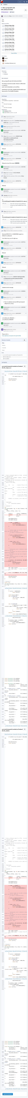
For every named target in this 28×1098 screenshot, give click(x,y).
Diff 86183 (18, 283)
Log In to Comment (8, 1094)
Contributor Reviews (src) (10, 63)
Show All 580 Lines (17, 615)
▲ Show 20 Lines (8, 588)
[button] (27, 1)
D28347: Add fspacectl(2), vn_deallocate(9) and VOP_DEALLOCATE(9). (13, 138)
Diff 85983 (18, 248)
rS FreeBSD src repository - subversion (10, 100)
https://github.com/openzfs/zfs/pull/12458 (11, 335)
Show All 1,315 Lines (17, 588)
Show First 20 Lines (8, 371)
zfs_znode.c (6, 358)
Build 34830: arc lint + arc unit (10, 112)
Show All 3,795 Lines (17, 371)
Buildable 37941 (7, 111)
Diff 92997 (18, 313)
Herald (5, 120)
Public (12, 12)
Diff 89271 (18, 297)
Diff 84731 (18, 181)
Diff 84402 (18, 144)
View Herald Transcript (14, 122)
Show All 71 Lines (16, 725)
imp (5, 60)
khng (10, 16)
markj (5, 72)
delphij (6, 58)
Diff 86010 (18, 262)
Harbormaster (7, 130)
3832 (4, 203)
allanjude (6, 74)
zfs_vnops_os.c (7, 356)
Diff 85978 (18, 227)
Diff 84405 (18, 158)
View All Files (14, 53)
